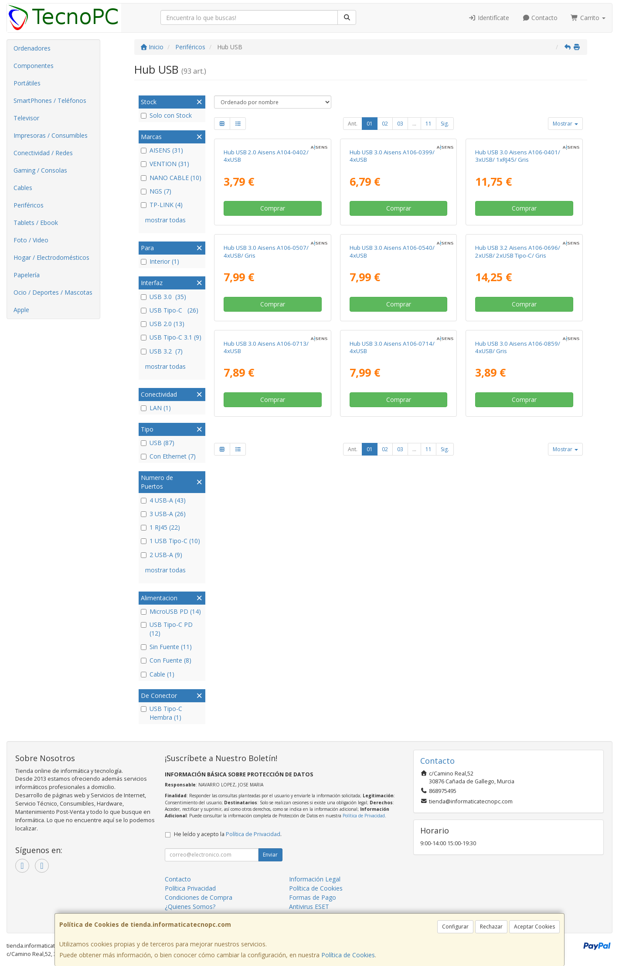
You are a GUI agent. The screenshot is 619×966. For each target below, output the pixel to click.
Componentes (34, 65)
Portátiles (27, 83)
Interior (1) (160, 261)
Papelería (27, 275)
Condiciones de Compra (198, 897)
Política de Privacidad (364, 816)
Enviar (270, 854)
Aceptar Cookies (534, 926)
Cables (23, 188)
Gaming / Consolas (40, 170)
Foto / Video (31, 240)
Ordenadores (32, 48)
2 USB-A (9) (161, 555)
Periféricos (29, 205)
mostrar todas (165, 220)
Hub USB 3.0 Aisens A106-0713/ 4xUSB (266, 347)
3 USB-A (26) (163, 514)
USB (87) (157, 443)
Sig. (445, 123)
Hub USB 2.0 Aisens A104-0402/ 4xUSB (266, 155)
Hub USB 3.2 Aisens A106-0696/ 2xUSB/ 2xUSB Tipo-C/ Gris (517, 251)
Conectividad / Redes (43, 153)
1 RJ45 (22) (160, 527)
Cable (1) (157, 674)
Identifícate (488, 18)
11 (428, 123)
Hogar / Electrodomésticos (51, 257)
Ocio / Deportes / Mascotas (53, 292)
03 (400, 123)
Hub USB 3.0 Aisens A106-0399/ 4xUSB (392, 155)
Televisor (26, 118)
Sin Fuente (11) (166, 647)
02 (385, 123)
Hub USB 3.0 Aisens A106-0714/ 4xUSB (392, 347)
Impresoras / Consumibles (51, 135)
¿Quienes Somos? (190, 906)
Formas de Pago (312, 897)
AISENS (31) (162, 150)
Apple (21, 310)
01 (370, 123)
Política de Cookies (348, 955)
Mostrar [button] (565, 123)
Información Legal (314, 879)
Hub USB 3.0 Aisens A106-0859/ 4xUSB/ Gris (517, 347)
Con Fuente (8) (166, 660)
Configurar (455, 926)
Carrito (588, 18)
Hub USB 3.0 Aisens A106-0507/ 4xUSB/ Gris (266, 251)
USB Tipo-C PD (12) (167, 628)
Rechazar (491, 926)
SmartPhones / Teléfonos (50, 100)
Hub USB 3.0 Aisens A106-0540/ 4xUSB (392, 251)
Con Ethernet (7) (168, 456)
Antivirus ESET (309, 906)
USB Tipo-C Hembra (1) (161, 712)
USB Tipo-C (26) (169, 310)
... (414, 123)
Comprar (272, 208)
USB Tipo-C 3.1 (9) (171, 337)
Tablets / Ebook (36, 222)
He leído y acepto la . (228, 834)
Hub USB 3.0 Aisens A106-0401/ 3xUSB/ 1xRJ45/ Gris (517, 155)
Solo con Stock (166, 115)
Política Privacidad (190, 888)
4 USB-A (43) (163, 500)
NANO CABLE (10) (171, 177)
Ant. (352, 123)
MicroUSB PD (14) (171, 611)
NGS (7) (156, 191)
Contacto (540, 18)
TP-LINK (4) (162, 205)
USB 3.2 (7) (162, 351)
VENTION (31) (165, 164)
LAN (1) (156, 408)
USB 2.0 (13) (162, 324)
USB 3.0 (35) (163, 297)
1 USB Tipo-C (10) (170, 541)
